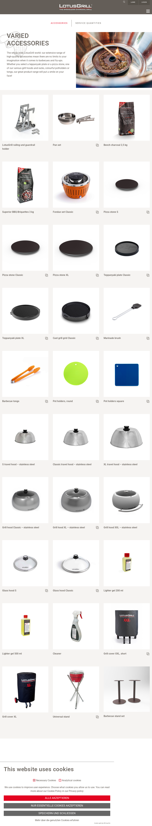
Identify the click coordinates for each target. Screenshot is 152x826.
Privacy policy (76, 791)
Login (144, 2)
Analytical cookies (71, 780)
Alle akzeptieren (57, 797)
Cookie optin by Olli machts (102, 823)
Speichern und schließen (57, 813)
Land (133, 2)
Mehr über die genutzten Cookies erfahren (57, 820)
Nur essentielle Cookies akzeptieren (57, 805)
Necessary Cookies (46, 780)
